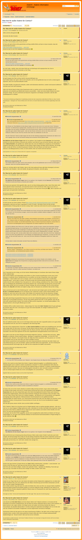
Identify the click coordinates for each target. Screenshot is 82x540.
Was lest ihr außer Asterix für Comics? (17, 21)
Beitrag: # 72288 (7, 55)
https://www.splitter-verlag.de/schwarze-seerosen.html (31, 122)
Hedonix (65, 40)
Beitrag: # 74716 (7, 378)
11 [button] (69, 25)
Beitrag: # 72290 (7, 112)
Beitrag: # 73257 (7, 200)
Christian (65, 53)
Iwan (65, 483)
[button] (59, 26)
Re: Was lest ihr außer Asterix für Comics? (17, 28)
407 (68, 56)
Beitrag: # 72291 (7, 157)
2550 (68, 486)
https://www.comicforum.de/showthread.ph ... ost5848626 (19, 254)
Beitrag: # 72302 (7, 174)
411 (68, 42)
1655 (68, 362)
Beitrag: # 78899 (7, 478)
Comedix (10, 22)
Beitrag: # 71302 (7, 30)
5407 (68, 83)
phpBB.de (46, 534)
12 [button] (72, 25)
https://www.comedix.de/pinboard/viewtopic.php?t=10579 (40, 202)
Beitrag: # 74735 (7, 426)
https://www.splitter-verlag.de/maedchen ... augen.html (38, 121)
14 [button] (76, 25)
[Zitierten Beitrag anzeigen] (20, 59)
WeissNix (66, 80)
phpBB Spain (42, 533)
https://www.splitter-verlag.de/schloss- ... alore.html (16, 47)
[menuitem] (12, 14)
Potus (65, 504)
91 (67, 507)
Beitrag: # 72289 (7, 76)
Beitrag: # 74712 (7, 319)
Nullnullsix (11, 217)
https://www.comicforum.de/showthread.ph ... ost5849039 (19, 255)
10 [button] (67, 25)
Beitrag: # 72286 (7, 41)
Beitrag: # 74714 (7, 354)
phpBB (37, 531)
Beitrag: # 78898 (7, 450)
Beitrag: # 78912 (7, 499)
